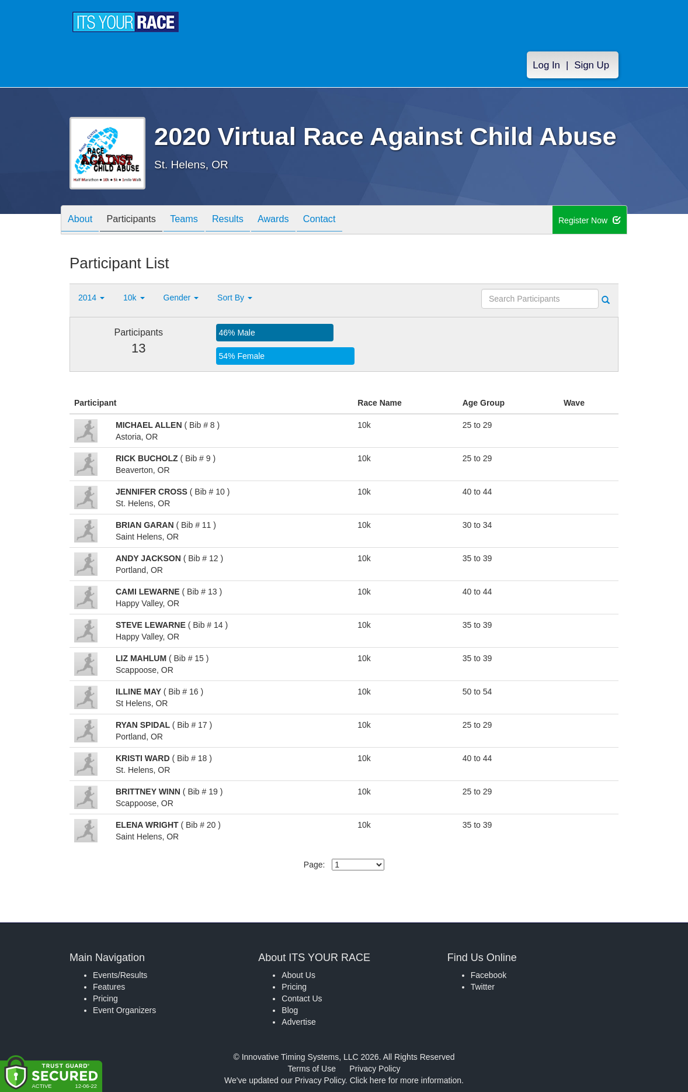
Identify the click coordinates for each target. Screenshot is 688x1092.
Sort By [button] (234, 297)
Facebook (488, 975)
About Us (298, 975)
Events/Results (120, 975)
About (83, 220)
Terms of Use (312, 1068)
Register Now (589, 220)
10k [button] (133, 297)
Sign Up (591, 65)
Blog (290, 1010)
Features (109, 986)
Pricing (105, 998)
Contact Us (302, 998)
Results (248, 220)
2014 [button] (91, 297)
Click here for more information (405, 1080)
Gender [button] (181, 297)
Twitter (483, 986)
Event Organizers (124, 1010)
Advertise (298, 1022)
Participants (140, 220)
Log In (546, 65)
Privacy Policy (374, 1068)
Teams (199, 220)
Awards (299, 220)
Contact (352, 220)
